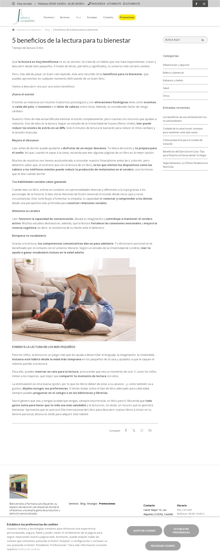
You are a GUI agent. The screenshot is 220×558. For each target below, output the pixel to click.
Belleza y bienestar (173, 73)
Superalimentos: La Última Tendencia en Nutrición (185, 164)
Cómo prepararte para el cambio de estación (182, 141)
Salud (166, 88)
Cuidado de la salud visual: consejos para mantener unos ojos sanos (183, 130)
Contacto (108, 17)
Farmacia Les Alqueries (29, 29)
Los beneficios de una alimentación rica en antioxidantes (185, 118)
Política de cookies (28, 549)
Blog (78, 17)
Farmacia (49, 17)
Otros (166, 96)
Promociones (127, 17)
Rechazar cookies (163, 545)
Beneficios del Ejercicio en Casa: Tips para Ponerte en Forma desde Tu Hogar (185, 153)
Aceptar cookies (144, 530)
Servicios (65, 17)
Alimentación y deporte (176, 65)
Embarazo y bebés (173, 81)
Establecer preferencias (181, 530)
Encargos (92, 17)
